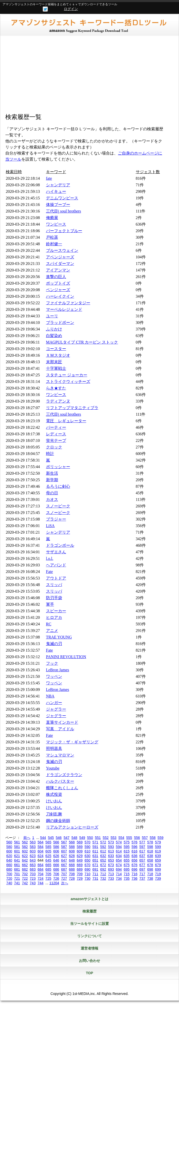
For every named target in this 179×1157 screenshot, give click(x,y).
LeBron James (57, 670)
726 (56, 878)
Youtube (53, 768)
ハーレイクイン (60, 296)
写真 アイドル (60, 729)
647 (64, 860)
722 (25, 878)
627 (64, 856)
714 (119, 874)
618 (150, 851)
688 (72, 869)
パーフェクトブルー (64, 231)
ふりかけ (54, 329)
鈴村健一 (54, 244)
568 (72, 842)
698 (150, 869)
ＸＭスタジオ (58, 355)
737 (142, 878)
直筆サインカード (62, 722)
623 (32, 856)
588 (72, 847)
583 (32, 847)
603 (32, 851)
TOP (89, 973)
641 (17, 860)
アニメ (52, 630)
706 (56, 874)
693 (111, 869)
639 (158, 856)
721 (17, 878)
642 (25, 860)
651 (95, 860)
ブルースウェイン (62, 250)
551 (98, 838)
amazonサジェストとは (89, 899)
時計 (50, 453)
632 (103, 856)
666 (56, 865)
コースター (56, 349)
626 (56, 856)
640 (9, 860)
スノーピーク (58, 506)
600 (9, 851)
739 (158, 878)
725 (48, 878)
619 (158, 851)
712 (103, 874)
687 (64, 869)
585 (48, 847)
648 (72, 860)
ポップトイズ (58, 283)
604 (40, 851)
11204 (54, 883)
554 (121, 838)
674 (119, 865)
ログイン (71, 9)
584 (40, 847)
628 (72, 856)
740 (9, 883)
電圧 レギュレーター (66, 421)
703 (32, 874)
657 (142, 860)
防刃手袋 (54, 598)
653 (111, 860)
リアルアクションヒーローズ (72, 827)
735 (126, 878)
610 (87, 851)
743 (32, 883)
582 (25, 847)
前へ (26, 838)
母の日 (52, 493)
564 (40, 842)
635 (126, 856)
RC (48, 624)
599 (158, 847)
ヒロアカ (54, 617)
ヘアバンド (56, 565)
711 (95, 874)
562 (25, 842)
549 (82, 838)
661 (17, 865)
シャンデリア (58, 185)
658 (150, 860)
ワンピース (56, 224)
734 (119, 878)
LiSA (50, 526)
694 (119, 869)
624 (40, 856)
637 (142, 856)
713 (111, 874)
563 (32, 842)
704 (40, 874)
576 (134, 842)
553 (113, 838)
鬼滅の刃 (54, 644)
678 (150, 865)
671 (95, 865)
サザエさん (56, 552)
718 (150, 874)
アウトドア (56, 578)
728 (72, 878)
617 (142, 851)
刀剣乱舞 (54, 814)
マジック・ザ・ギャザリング (72, 742)
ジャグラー (56, 709)
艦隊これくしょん (62, 788)
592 (103, 847)
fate (49, 178)
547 (66, 838)
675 (126, 865)
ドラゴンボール (60, 545)
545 (51, 838)
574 (119, 842)
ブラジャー (56, 519)
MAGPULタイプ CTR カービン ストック (82, 342)
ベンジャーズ (58, 290)
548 (74, 838)
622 (25, 856)
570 (87, 842)
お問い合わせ (89, 961)
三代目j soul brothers (63, 211)
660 (9, 865)
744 (40, 883)
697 (142, 869)
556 (137, 838)
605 (48, 851)
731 (95, 878)
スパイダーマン (60, 263)
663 (32, 865)
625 (48, 856)
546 (59, 838)
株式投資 (54, 794)
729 (79, 878)
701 (17, 874)
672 (103, 865)
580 (9, 847)
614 (119, 851)
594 (119, 847)
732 (103, 878)
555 (129, 838)
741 (17, 883)
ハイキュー (56, 191)
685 (48, 869)
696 (134, 869)
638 (150, 856)
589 (79, 847)
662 (25, 865)
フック (52, 663)
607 (64, 851)
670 (87, 865)
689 (79, 869)
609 (79, 851)
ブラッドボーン (60, 322)
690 (87, 869)
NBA (50, 696)
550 (90, 838)
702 (25, 874)
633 (111, 856)
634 (119, 856)
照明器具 (54, 748)
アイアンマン (58, 270)
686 (56, 869)
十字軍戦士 (56, 368)
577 (142, 842)
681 (17, 869)
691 (95, 869)
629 (79, 856)
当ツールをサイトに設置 (89, 924)
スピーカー (56, 611)
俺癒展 (52, 218)
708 (72, 874)
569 (79, 842)
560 (9, 842)
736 (134, 878)
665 (48, 865)
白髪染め (54, 335)
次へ (64, 883)
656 (134, 860)
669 (79, 865)
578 (150, 842)
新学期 (52, 480)
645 (48, 860)
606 (56, 851)
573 (111, 842)
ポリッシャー (58, 467)
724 (40, 878)
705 (48, 874)
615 (126, 851)
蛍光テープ (56, 440)
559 (160, 838)
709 (79, 874)
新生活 (52, 473)
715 (126, 874)
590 (87, 847)
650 (87, 860)
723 (32, 878)
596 (134, 847)
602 (25, 851)
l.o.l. (49, 558)
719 (158, 874)
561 (17, 842)
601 (17, 851)
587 (64, 847)
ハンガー (54, 703)
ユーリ (52, 316)
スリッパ (54, 585)
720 (9, 878)
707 (64, 874)
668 (72, 865)
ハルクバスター (60, 781)
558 (152, 838)
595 (126, 847)
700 (9, 874)
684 (40, 869)
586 (56, 847)
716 (134, 874)
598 (150, 847)
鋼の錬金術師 (58, 820)
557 (145, 838)
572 (103, 842)
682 (25, 869)
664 (40, 865)
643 (32, 860)
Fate (49, 571)
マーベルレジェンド (64, 309)
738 (150, 878)
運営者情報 (89, 948)
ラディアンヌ (58, 401)
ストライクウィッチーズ (68, 381)
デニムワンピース (62, 198)
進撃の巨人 (56, 277)
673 (111, 865)
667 (64, 865)
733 (111, 878)
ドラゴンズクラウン (64, 775)
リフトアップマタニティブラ (72, 408)
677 (142, 865)
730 (87, 878)
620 (9, 856)
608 (72, 851)
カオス (52, 499)
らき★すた (56, 388)
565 (48, 842)
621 (17, 856)
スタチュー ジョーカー (66, 375)
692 (103, 869)
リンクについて (89, 936)
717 (142, 874)
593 (111, 847)
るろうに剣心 (58, 486)
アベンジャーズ (60, 257)
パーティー (56, 427)
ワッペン (54, 676)
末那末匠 (54, 362)
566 (56, 842)
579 (158, 842)
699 (158, 869)
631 (95, 856)
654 (119, 860)
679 (158, 865)
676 (134, 865)
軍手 (50, 604)
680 (9, 869)
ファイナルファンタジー (68, 303)
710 (87, 874)
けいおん (54, 801)
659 (158, 860)
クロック (54, 447)
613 (111, 851)
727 (64, 878)
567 (64, 842)
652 (103, 860)
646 (56, 860)
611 (95, 851)
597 (142, 847)
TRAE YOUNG (59, 637)
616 (134, 851)
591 (95, 847)
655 (126, 860)
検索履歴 (89, 911)
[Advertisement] (89, 76)
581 (17, 847)
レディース (56, 434)
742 (25, 883)
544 (43, 838)
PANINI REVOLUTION (66, 657)
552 (106, 838)
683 (32, 869)
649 (79, 860)
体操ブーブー (58, 204)
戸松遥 (52, 237)
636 (134, 856)
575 (126, 842)
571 (95, 842)
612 (103, 851)
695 (126, 869)
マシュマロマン (60, 755)
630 (87, 856)
